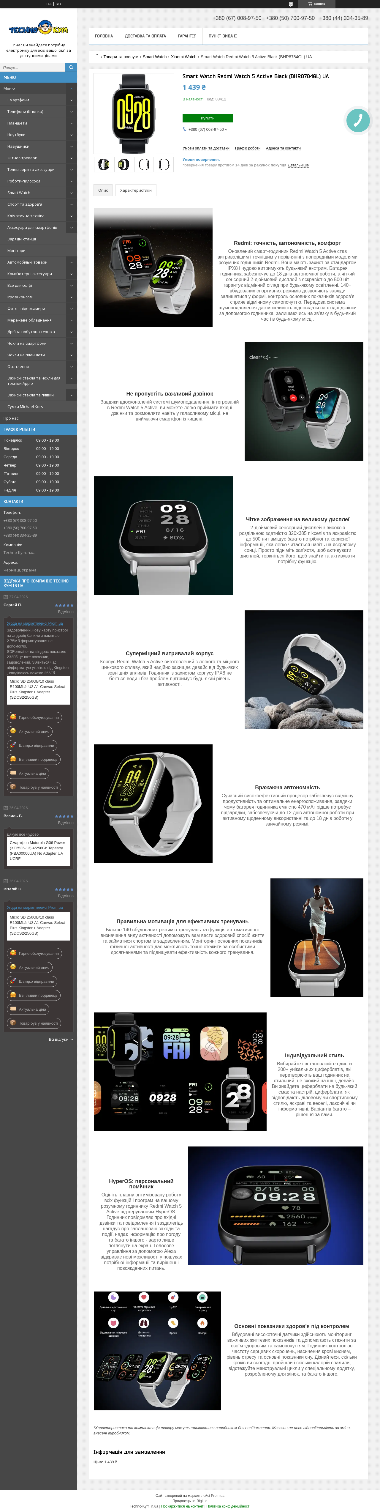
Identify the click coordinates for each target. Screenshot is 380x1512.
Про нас (11, 418)
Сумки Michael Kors (25, 406)
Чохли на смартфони (27, 343)
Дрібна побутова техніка (31, 331)
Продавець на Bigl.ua (190, 1501)
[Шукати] (71, 67)
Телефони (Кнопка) (25, 111)
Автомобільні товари (27, 262)
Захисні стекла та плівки (30, 395)
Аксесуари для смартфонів (32, 227)
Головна (104, 36)
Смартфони (18, 100)
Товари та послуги (120, 56)
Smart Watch (18, 192)
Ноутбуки (16, 134)
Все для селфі (19, 285)
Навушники (18, 146)
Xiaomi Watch (184, 56)
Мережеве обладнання (29, 320)
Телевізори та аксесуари (31, 169)
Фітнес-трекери (22, 157)
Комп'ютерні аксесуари (29, 273)
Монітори (16, 250)
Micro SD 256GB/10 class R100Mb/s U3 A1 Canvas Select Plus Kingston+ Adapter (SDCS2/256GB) (37, 689)
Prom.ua (217, 1496)
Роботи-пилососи (23, 181)
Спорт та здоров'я (24, 204)
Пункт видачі (223, 36)
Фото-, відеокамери (26, 308)
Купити (208, 118)
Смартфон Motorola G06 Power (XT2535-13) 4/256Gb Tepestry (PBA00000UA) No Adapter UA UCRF (37, 850)
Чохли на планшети (26, 354)
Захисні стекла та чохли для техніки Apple (33, 380)
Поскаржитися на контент (182, 1506)
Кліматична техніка (26, 215)
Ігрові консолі (20, 297)
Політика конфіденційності (228, 1506)
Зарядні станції (21, 239)
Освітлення (18, 366)
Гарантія (187, 36)
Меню (9, 88)
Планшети (17, 123)
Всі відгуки (59, 1039)
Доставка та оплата (145, 36)
